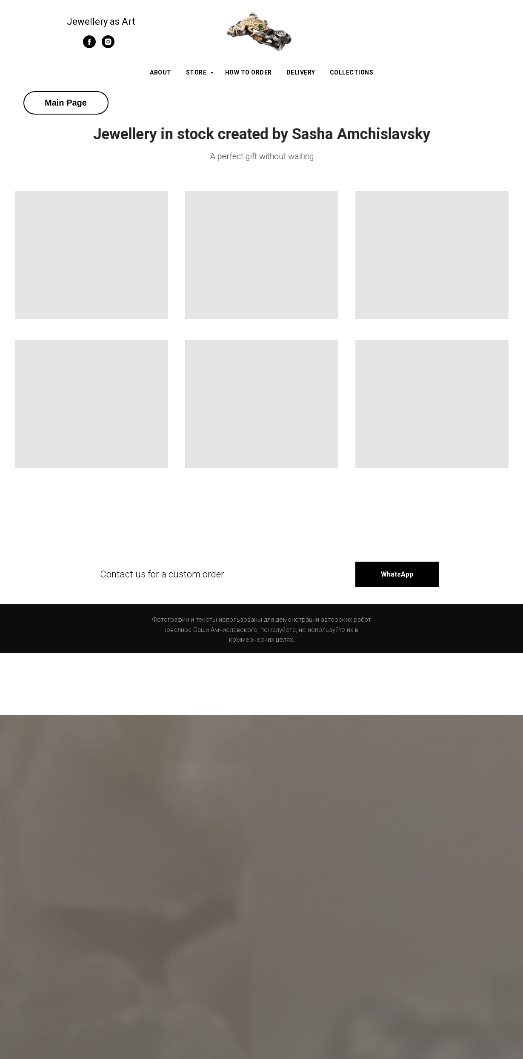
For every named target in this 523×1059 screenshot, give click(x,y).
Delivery (300, 72)
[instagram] (108, 45)
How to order (248, 72)
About (160, 72)
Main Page (66, 102)
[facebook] (89, 45)
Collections (352, 72)
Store (197, 72)
